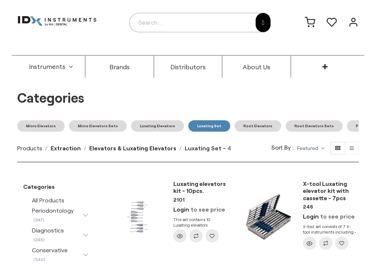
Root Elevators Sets (314, 126)
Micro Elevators (41, 126)
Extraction (66, 147)
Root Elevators (257, 126)
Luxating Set (209, 126)
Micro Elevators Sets (98, 126)
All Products (48, 200)
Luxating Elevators (157, 126)
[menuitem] (51, 66)
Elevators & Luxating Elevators (132, 147)
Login (181, 209)
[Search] (263, 22)
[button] (311, 148)
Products (29, 147)
